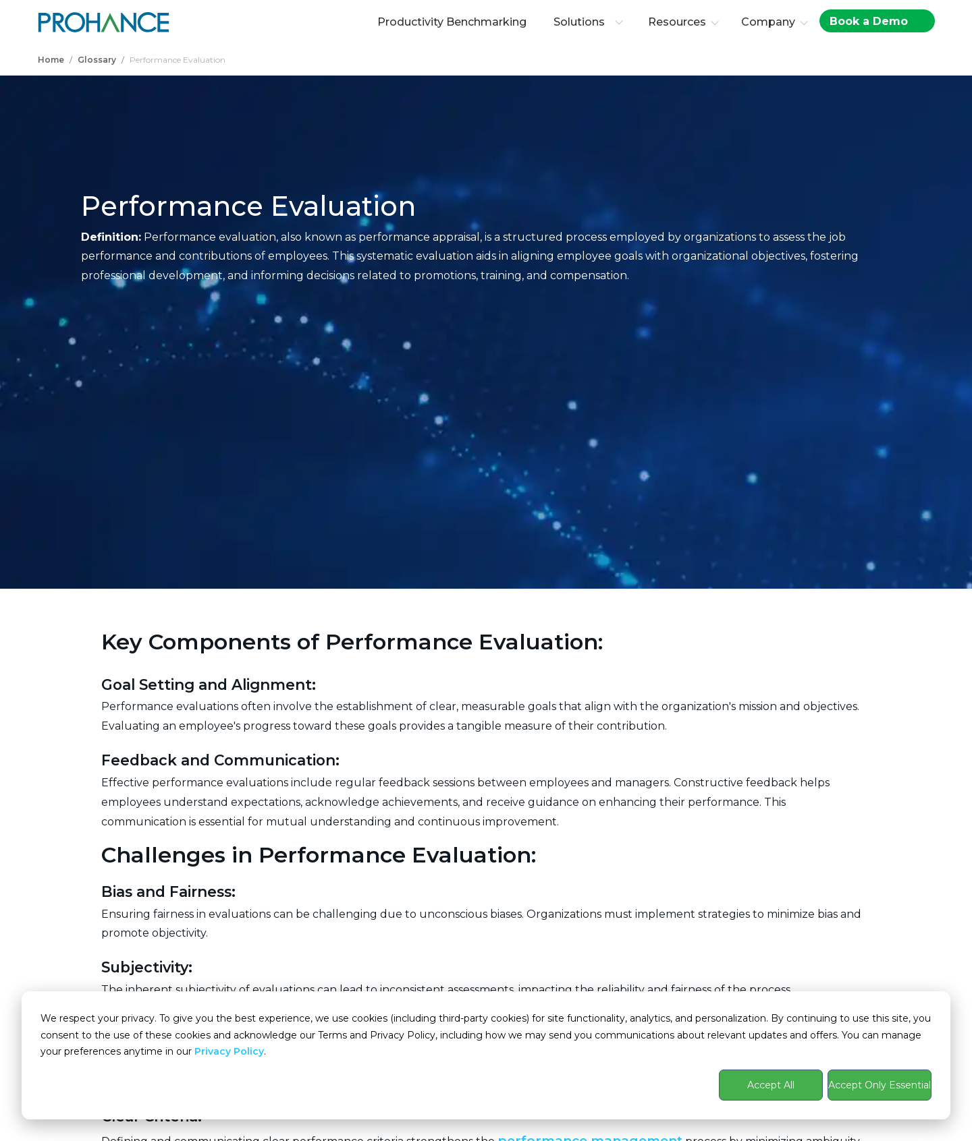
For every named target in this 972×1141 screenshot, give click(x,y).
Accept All (770, 1085)
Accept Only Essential (879, 1085)
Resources (677, 22)
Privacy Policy (229, 1051)
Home (51, 60)
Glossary (97, 60)
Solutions (588, 22)
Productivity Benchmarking (451, 22)
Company (768, 22)
